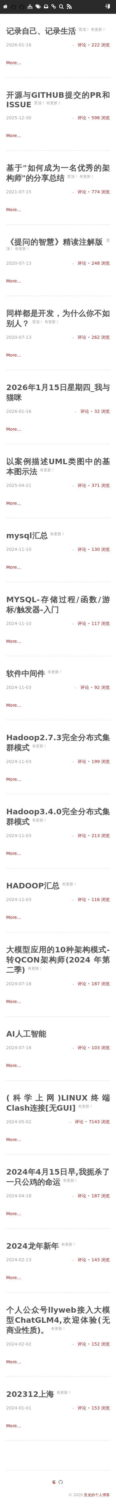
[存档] (46, 7)
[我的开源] (21, 7)
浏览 (101, 44)
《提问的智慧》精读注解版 (56, 242)
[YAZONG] (13, 7)
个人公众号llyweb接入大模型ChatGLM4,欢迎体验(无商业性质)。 (58, 1320)
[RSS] (69, 7)
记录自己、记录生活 (42, 31)
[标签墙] (38, 7)
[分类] (30, 7)
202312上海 (31, 1394)
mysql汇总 (28, 535)
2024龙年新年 (33, 1246)
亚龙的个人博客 (97, 1495)
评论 (78, 44)
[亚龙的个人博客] (5, 7)
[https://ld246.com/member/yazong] (54, 1483)
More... (13, 62)
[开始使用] (107, 7)
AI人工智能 (26, 1034)
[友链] (53, 7)
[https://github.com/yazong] (60, 1483)
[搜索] (61, 7)
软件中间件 (27, 673)
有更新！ (98, 29)
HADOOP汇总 (34, 885)
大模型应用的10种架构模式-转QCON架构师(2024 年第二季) (58, 959)
